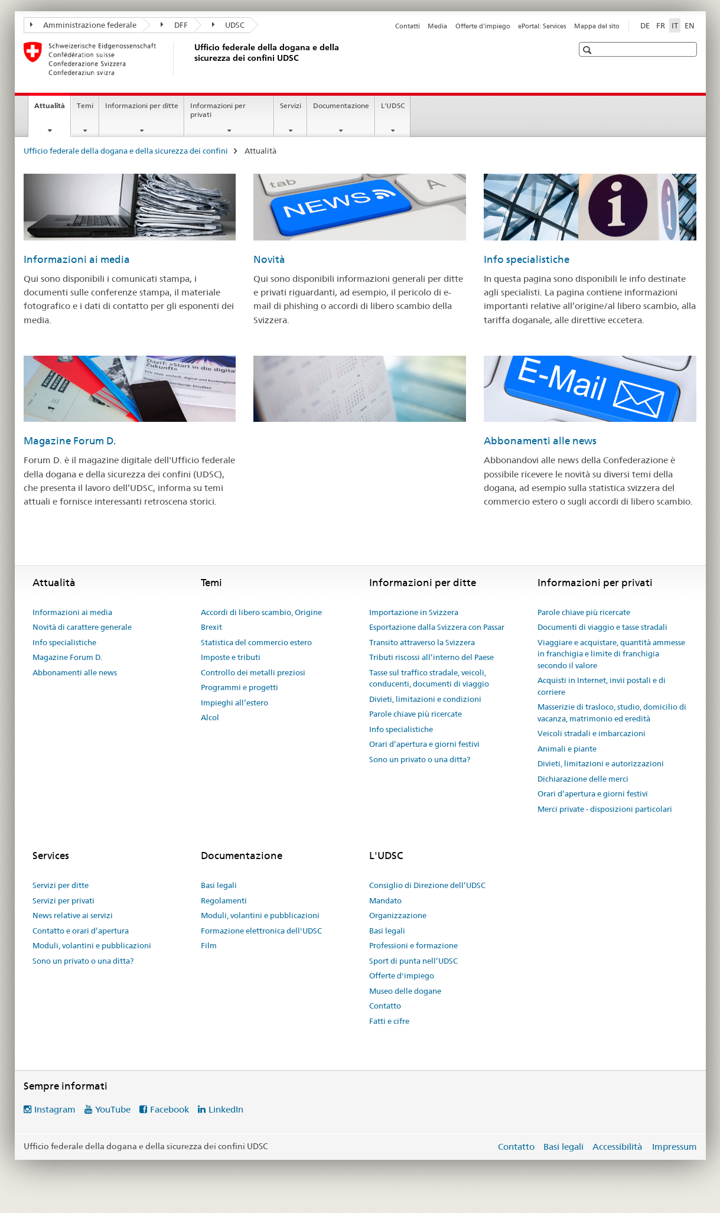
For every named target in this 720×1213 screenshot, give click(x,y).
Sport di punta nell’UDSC (413, 960)
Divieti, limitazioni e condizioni (425, 699)
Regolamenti (224, 900)
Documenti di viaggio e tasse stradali (602, 627)
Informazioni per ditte (141, 105)
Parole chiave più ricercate (415, 713)
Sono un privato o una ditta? (419, 759)
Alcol (210, 717)
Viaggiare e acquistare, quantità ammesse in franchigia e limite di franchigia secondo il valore (611, 654)
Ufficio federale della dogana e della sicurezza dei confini (126, 150)
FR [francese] (660, 25)
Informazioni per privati (218, 110)
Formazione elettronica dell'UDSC (261, 930)
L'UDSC (393, 105)
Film (209, 945)
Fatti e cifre (389, 1021)
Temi (85, 105)
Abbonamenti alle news (540, 441)
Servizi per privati (63, 900)
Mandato (385, 900)
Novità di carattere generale (82, 627)
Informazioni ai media (77, 259)
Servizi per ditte (60, 885)
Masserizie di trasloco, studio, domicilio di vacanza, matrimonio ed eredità (611, 712)
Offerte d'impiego (482, 26)
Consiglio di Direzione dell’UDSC (427, 885)
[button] (589, 50)
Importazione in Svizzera (413, 612)
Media (437, 26)
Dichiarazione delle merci (582, 778)
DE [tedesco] (645, 25)
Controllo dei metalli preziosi (253, 672)
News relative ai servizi (72, 915)
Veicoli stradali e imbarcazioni (591, 733)
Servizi (290, 105)
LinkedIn (225, 1109)
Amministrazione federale (83, 25)
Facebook (169, 1109)
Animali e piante (567, 748)
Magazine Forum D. (70, 441)
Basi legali (219, 885)
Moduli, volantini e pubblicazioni (91, 945)
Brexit (211, 627)
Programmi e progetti (239, 687)
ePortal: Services (542, 26)
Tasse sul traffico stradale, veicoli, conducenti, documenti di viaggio (429, 678)
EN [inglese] (690, 25)
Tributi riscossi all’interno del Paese (431, 657)
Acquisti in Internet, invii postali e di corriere (601, 686)
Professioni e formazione (413, 945)
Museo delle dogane (405, 991)
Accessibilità (618, 1146)
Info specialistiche (526, 259)
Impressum (674, 1146)
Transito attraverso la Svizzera (422, 642)
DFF (174, 25)
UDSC (228, 25)
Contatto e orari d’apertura (80, 930)
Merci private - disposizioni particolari (604, 809)
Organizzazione (397, 915)
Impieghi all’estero (234, 702)
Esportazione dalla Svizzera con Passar (436, 627)
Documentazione (341, 105)
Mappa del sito (597, 26)
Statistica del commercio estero (256, 642)
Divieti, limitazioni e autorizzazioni (600, 763)
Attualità (52, 109)
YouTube (113, 1109)
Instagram (55, 1109)
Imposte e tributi (230, 657)
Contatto (385, 1005)
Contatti (407, 26)
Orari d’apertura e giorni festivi (424, 744)
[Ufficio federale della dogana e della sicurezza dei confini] (192, 58)
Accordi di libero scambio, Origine (261, 612)
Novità (269, 259)
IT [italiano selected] (675, 25)
